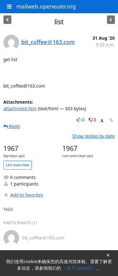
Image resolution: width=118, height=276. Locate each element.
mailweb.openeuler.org (46, 6)
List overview (17, 165)
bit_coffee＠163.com (48, 42)
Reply (11, 126)
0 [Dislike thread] (92, 120)
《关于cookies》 (79, 268)
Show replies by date (93, 136)
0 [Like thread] (81, 120)
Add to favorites (23, 195)
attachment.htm (20, 109)
